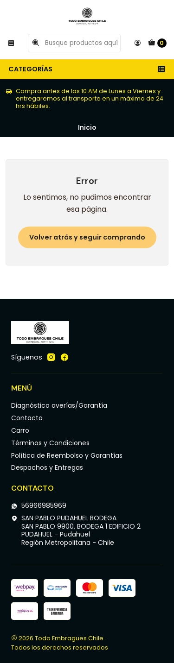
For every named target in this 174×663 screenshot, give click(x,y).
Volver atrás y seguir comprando (87, 237)
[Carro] (157, 43)
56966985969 (38, 505)
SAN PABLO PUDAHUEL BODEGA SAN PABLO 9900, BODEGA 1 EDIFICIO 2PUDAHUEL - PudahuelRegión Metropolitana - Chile (76, 530)
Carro (20, 430)
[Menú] (11, 43)
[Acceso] (137, 43)
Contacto (27, 418)
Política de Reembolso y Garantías (66, 455)
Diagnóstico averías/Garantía (59, 405)
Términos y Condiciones (50, 443)
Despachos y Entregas (47, 467)
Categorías (87, 69)
